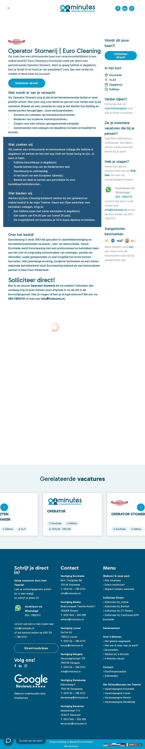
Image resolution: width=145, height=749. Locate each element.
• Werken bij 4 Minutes (116, 654)
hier (131, 247)
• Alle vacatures (112, 580)
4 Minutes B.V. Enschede (80, 742)
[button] (141, 507)
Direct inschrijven (36, 648)
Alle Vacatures (71, 746)
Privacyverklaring (58, 742)
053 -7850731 (123, 196)
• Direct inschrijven (114, 584)
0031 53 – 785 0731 (74, 589)
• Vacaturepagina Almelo (117, 697)
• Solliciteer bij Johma (115, 602)
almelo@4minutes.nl (72, 619)
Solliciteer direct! (26, 83)
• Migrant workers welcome (118, 589)
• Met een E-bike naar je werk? (120, 645)
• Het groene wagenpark (116, 641)
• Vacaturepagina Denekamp (119, 701)
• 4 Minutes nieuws (114, 658)
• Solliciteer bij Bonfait (116, 606)
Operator (56, 511)
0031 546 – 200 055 (74, 615)
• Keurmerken (110, 649)
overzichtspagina (115, 108)
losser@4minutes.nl (72, 645)
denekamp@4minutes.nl (74, 697)
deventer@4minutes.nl (74, 723)
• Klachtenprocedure (114, 671)
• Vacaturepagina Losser (117, 693)
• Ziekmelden (110, 675)
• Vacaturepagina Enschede (118, 688)
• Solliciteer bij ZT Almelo (118, 610)
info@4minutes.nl (116, 209)
